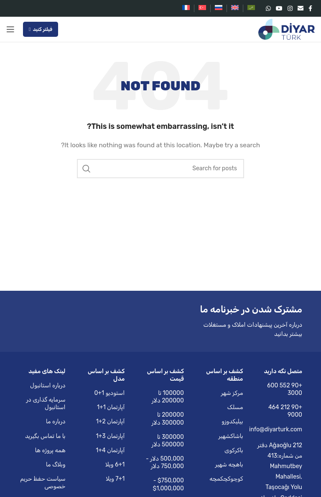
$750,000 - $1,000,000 (168, 484)
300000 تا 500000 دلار (168, 440)
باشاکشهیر (230, 436)
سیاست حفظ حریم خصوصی (42, 482)
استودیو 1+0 (109, 393)
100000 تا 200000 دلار (168, 396)
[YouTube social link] (279, 8)
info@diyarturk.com (278, 429)
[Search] (160, 168)
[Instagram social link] (290, 8)
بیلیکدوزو (232, 421)
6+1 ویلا (115, 464)
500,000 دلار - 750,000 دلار (165, 462)
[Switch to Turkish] (202, 8)
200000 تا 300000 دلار (167, 418)
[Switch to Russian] (218, 8)
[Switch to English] (235, 8)
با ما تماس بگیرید (45, 436)
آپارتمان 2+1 (110, 421)
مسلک (235, 407)
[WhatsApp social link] (268, 8)
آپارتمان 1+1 (111, 407)
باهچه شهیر (229, 464)
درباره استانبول (48, 385)
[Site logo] (286, 29)
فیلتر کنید (40, 29)
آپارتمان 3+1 (110, 436)
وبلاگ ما (56, 464)
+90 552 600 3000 (284, 389)
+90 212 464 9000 (285, 411)
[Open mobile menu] (10, 29)
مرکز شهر (232, 393)
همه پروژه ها (50, 450)
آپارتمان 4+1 (110, 450)
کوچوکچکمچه (226, 478)
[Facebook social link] (310, 8)
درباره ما (56, 421)
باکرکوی (233, 450)
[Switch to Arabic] (251, 8)
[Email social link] (300, 8)
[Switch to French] (186, 8)
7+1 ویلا (115, 478)
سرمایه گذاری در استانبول (45, 403)
